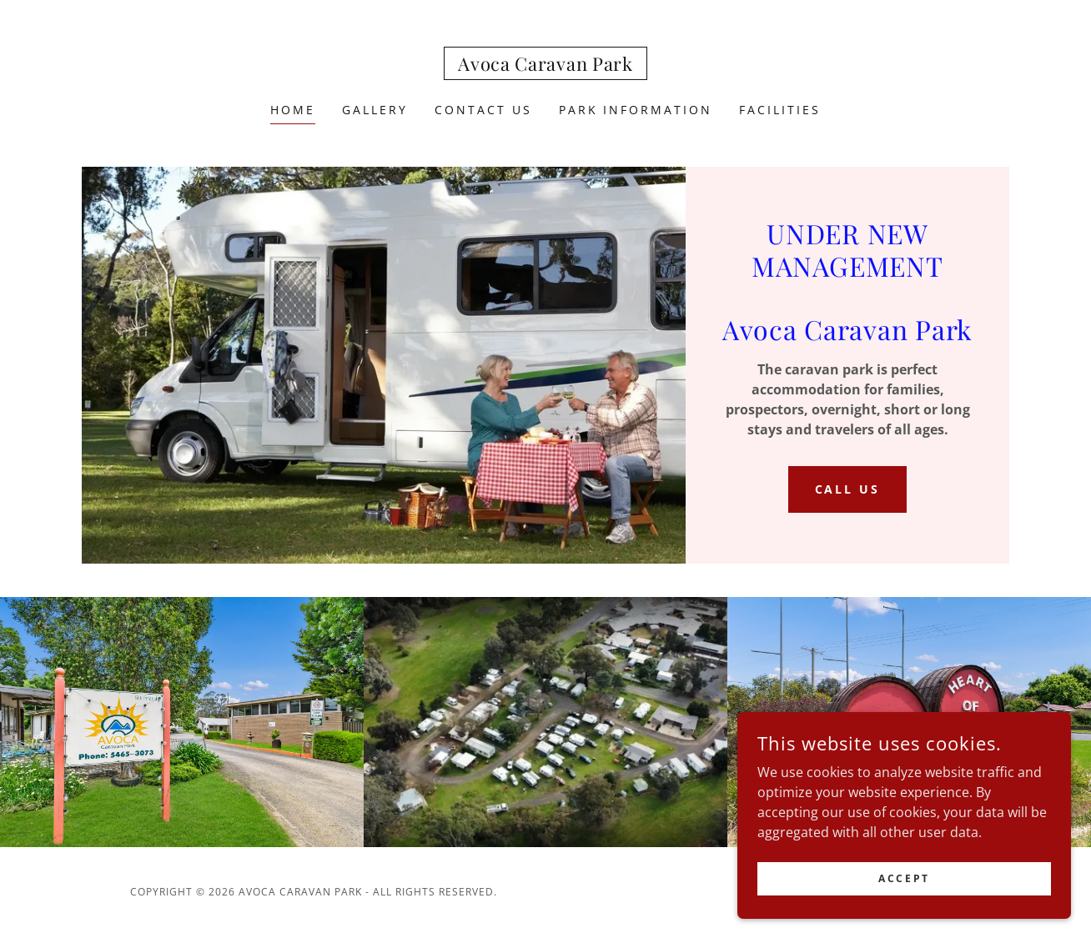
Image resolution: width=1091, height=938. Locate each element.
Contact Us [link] (483, 110)
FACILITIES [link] (780, 110)
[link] (545, 66)
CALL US (848, 489)
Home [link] (292, 110)
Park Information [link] (636, 110)
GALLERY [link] (375, 110)
